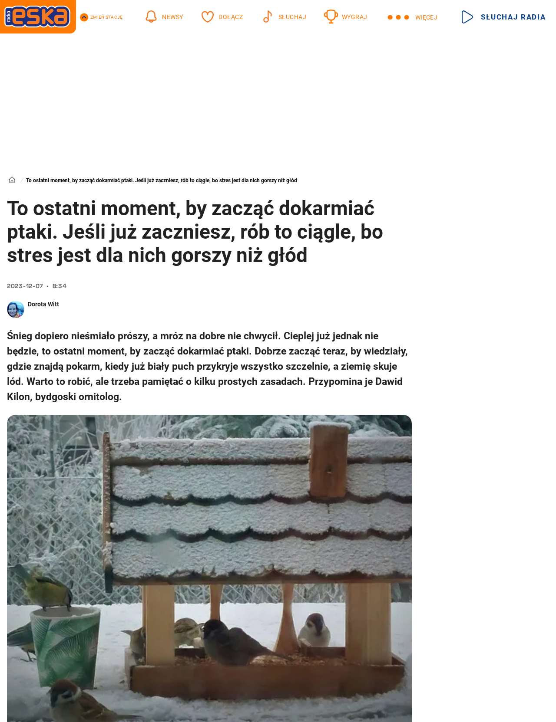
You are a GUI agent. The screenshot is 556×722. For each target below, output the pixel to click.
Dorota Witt (43, 304)
